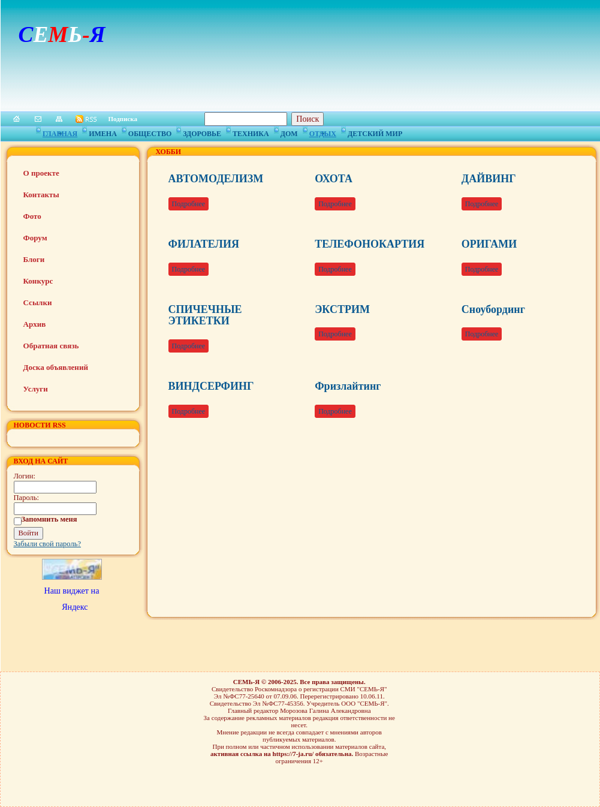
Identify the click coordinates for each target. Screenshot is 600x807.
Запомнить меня (49, 519)
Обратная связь (51, 345)
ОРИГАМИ (489, 244)
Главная (60, 132)
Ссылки (37, 302)
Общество (149, 132)
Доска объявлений (55, 367)
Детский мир (375, 132)
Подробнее (189, 204)
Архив (34, 324)
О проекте (41, 172)
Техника (251, 132)
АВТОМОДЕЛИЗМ (216, 179)
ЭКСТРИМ (342, 309)
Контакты (41, 194)
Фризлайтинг (348, 386)
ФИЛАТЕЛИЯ (203, 244)
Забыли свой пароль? (48, 544)
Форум (35, 237)
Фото (32, 216)
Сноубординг (493, 309)
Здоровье (202, 132)
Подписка (123, 118)
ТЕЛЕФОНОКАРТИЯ (369, 244)
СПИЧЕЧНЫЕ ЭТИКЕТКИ (205, 315)
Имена (103, 132)
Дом (289, 132)
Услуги (35, 388)
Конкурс (38, 280)
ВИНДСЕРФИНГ (211, 386)
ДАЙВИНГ (489, 179)
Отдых (322, 132)
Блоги (34, 259)
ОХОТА (333, 179)
